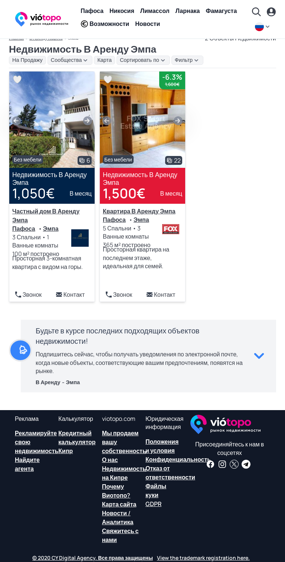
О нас (110, 460)
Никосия (121, 11)
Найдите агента (27, 464)
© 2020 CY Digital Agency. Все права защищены (92, 557)
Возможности (105, 23)
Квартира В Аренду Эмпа (139, 211)
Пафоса (92, 11)
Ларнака (188, 11)
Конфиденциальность (178, 459)
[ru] (263, 26)
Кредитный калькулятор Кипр (76, 442)
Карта (104, 60)
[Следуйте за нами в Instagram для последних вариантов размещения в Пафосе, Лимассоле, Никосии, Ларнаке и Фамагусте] (222, 464)
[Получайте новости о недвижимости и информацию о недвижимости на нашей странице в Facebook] (210, 464)
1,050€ (33, 193)
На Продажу (27, 60)
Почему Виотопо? (116, 490)
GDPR (153, 504)
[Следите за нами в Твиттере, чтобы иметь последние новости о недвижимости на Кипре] (234, 464)
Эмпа (51, 229)
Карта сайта (119, 504)
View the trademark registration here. (203, 557)
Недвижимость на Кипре (124, 473)
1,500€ (124, 193)
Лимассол (155, 11)
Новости (147, 24)
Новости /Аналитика (118, 517)
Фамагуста (221, 11)
